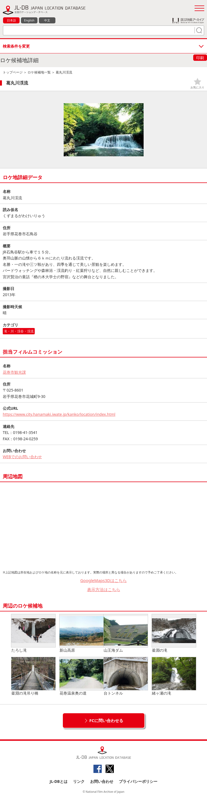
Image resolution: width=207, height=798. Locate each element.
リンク (79, 781)
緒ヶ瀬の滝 (174, 676)
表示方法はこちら (103, 589)
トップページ (13, 72)
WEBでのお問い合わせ (22, 456)
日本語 (11, 20)
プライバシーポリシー (138, 781)
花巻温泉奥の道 (82, 676)
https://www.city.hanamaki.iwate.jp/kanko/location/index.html (59, 414)
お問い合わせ (101, 781)
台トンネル (126, 676)
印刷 (200, 57)
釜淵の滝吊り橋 (33, 676)
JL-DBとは (59, 781)
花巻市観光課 (14, 372)
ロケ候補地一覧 (39, 72)
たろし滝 (33, 633)
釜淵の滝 (174, 633)
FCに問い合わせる (106, 720)
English (29, 20)
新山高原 (82, 633)
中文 (47, 20)
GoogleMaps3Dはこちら (103, 580)
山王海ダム (126, 633)
